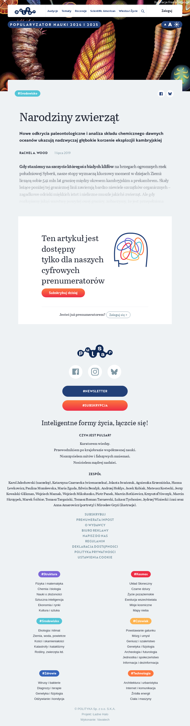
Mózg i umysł (141, 636)
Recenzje (81, 11)
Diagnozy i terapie (49, 688)
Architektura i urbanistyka (141, 682)
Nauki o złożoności (49, 594)
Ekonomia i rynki (49, 605)
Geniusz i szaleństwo (141, 641)
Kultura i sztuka (49, 610)
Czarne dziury (140, 589)
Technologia (142, 673)
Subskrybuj (95, 514)
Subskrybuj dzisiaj (63, 292)
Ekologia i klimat (49, 630)
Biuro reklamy (95, 530)
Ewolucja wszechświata (141, 599)
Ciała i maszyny (140, 699)
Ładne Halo (101, 714)
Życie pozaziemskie (140, 594)
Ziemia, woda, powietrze (49, 636)
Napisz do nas (95, 535)
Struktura (50, 574)
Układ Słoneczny (141, 583)
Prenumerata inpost (95, 519)
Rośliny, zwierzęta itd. (49, 652)
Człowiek (141, 621)
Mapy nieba (140, 610)
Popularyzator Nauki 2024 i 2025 (54, 24)
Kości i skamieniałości (49, 641)
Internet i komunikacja (140, 688)
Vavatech (103, 719)
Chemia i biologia (49, 589)
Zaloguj (167, 10)
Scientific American (102, 11)
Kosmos (142, 574)
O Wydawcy (95, 525)
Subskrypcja (96, 405)
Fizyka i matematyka (49, 583)
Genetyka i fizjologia (140, 646)
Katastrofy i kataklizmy (49, 646)
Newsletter (96, 391)
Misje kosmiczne (141, 605)
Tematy (66, 11)
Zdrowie (50, 673)
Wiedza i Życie (128, 11)
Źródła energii (140, 693)
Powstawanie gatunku (140, 630)
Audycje (52, 11)
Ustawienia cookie (95, 557)
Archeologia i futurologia (140, 652)
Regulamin (95, 541)
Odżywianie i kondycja (49, 699)
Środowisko (28, 93)
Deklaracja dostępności (95, 546)
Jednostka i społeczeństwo (141, 657)
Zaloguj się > (118, 314)
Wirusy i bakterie (49, 682)
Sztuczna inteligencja (49, 599)
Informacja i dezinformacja (140, 662)
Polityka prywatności (95, 552)
